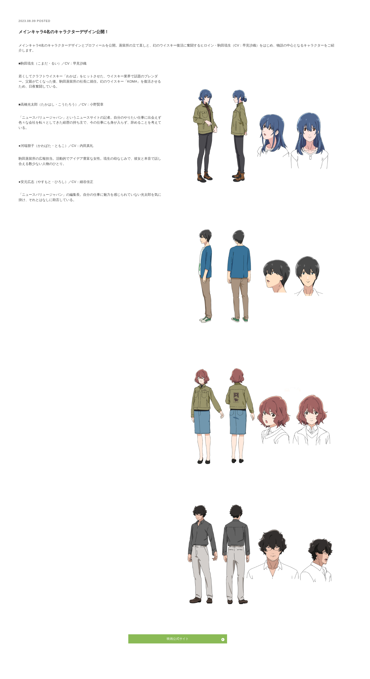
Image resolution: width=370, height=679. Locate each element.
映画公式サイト (178, 639)
